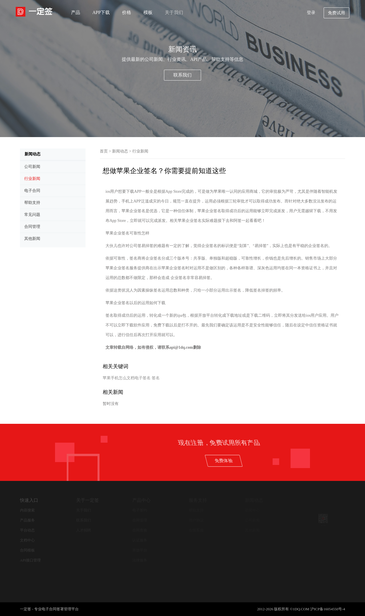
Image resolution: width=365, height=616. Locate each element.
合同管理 (139, 520)
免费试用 (336, 13)
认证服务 (139, 540)
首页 (104, 151)
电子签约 (139, 510)
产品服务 (27, 520)
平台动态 (27, 530)
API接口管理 (30, 560)
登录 (311, 12)
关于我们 (174, 12)
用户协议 (196, 520)
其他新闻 (252, 530)
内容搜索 (27, 510)
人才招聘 (83, 530)
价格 (126, 12)
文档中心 (27, 540)
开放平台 (139, 550)
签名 (156, 378)
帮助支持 (196, 510)
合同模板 (27, 550)
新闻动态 (120, 151)
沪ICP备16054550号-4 (327, 609)
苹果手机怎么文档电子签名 (127, 378)
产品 (75, 12)
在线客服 (196, 530)
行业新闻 (140, 151)
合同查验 (139, 530)
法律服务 (139, 560)
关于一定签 (87, 500)
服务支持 (198, 500)
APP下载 (101, 12)
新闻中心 (252, 510)
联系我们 (182, 75)
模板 (148, 12)
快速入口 (29, 500)
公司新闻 (252, 520)
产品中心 (141, 500)
